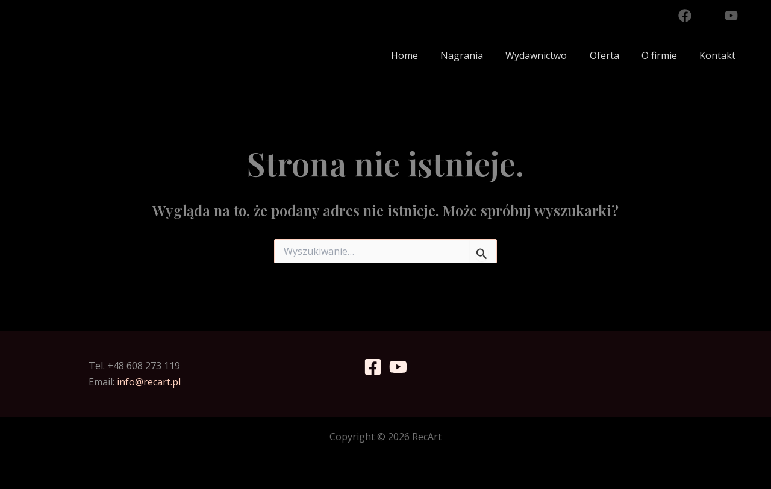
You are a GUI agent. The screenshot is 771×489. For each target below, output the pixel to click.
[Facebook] (685, 15)
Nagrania (476, 55)
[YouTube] (731, 15)
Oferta (612, 55)
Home (421, 55)
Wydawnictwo (547, 55)
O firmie (664, 55)
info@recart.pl (149, 381)
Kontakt (719, 55)
